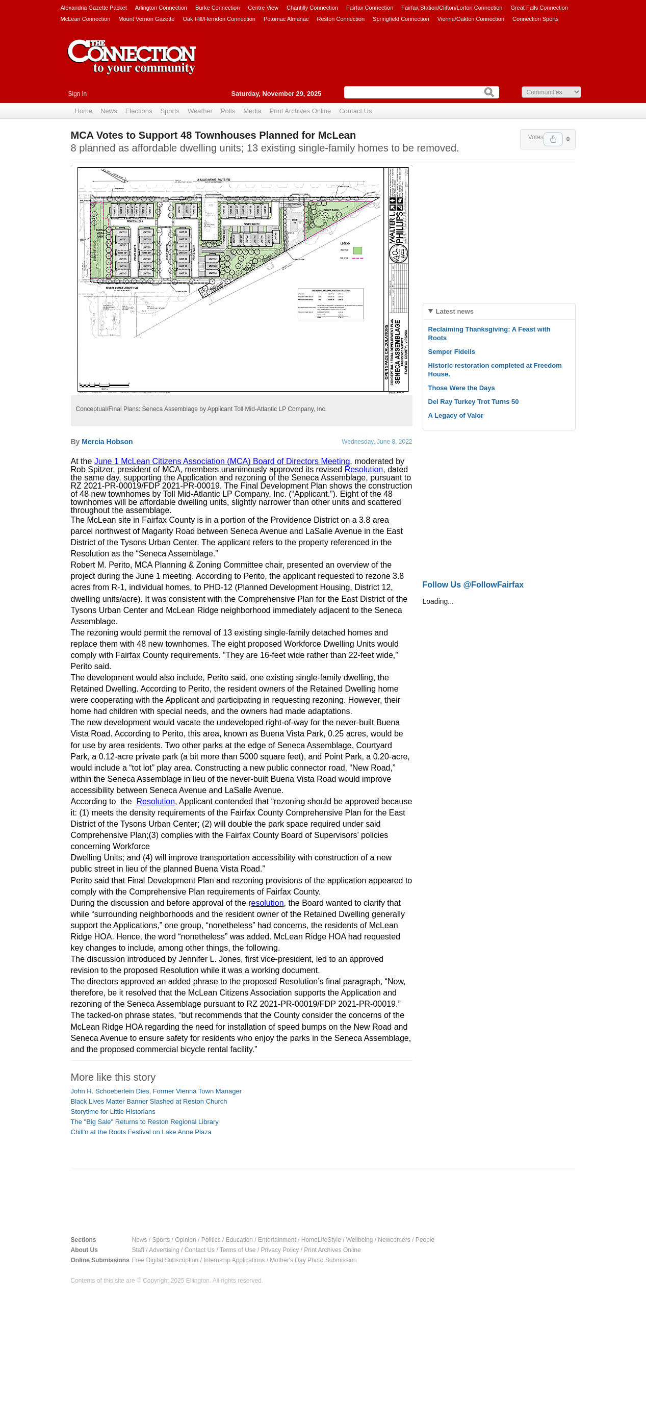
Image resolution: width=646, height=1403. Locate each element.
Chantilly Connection (312, 8)
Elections (138, 111)
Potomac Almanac (286, 19)
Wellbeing (359, 1239)
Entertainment (277, 1239)
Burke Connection (217, 8)
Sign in (77, 93)
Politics (211, 1239)
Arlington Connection (161, 8)
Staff (138, 1250)
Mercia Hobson (107, 442)
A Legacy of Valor (456, 415)
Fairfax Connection (369, 8)
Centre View (263, 8)
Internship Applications (234, 1260)
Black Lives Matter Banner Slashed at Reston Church (149, 1101)
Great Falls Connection (539, 8)
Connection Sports (535, 19)
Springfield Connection (401, 19)
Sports (169, 111)
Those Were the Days (461, 388)
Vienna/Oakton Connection (470, 19)
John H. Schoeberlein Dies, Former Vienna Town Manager (156, 1091)
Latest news (455, 311)
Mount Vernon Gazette (146, 19)
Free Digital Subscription (165, 1260)
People (425, 1239)
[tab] (499, 311)
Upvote (553, 139)
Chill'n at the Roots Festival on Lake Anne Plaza (141, 1132)
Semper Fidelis (451, 351)
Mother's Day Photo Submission (313, 1260)
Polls (228, 111)
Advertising (164, 1250)
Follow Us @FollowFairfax (473, 584)
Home (84, 111)
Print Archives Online (300, 111)
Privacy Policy (280, 1250)
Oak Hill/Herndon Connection (219, 19)
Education (239, 1239)
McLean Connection (86, 19)
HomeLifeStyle (321, 1239)
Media (252, 111)
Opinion (185, 1239)
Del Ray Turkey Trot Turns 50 (473, 401)
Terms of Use (238, 1250)
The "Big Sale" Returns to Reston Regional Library (145, 1122)
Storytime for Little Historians (113, 1111)
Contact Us (355, 111)
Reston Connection (341, 19)
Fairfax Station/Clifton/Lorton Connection (451, 8)
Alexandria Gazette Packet (94, 8)
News (108, 111)
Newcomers (394, 1239)
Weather (200, 111)
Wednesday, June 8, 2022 (377, 441)
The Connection (132, 65)
